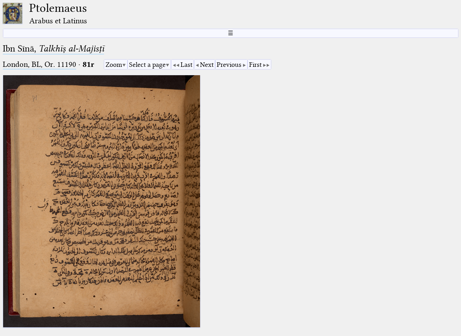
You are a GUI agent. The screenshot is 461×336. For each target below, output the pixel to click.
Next (207, 65)
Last (186, 65)
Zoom (113, 65)
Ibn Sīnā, (53, 48)
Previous (229, 65)
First (255, 65)
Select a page (147, 65)
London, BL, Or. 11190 (39, 64)
